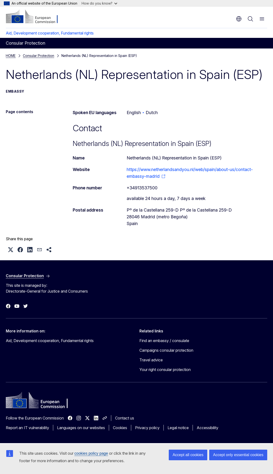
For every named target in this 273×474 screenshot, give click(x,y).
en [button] (239, 19)
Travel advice (151, 359)
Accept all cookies (188, 455)
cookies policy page (91, 453)
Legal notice (178, 427)
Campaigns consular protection (166, 350)
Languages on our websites (81, 427)
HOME (11, 56)
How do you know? (99, 3)
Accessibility (207, 427)
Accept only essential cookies (238, 455)
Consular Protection (38, 56)
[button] (10, 250)
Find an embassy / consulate (164, 340)
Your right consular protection (165, 369)
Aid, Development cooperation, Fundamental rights (50, 33)
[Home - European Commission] (35, 17)
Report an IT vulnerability (27, 427)
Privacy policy (147, 427)
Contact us (124, 418)
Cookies (120, 427)
